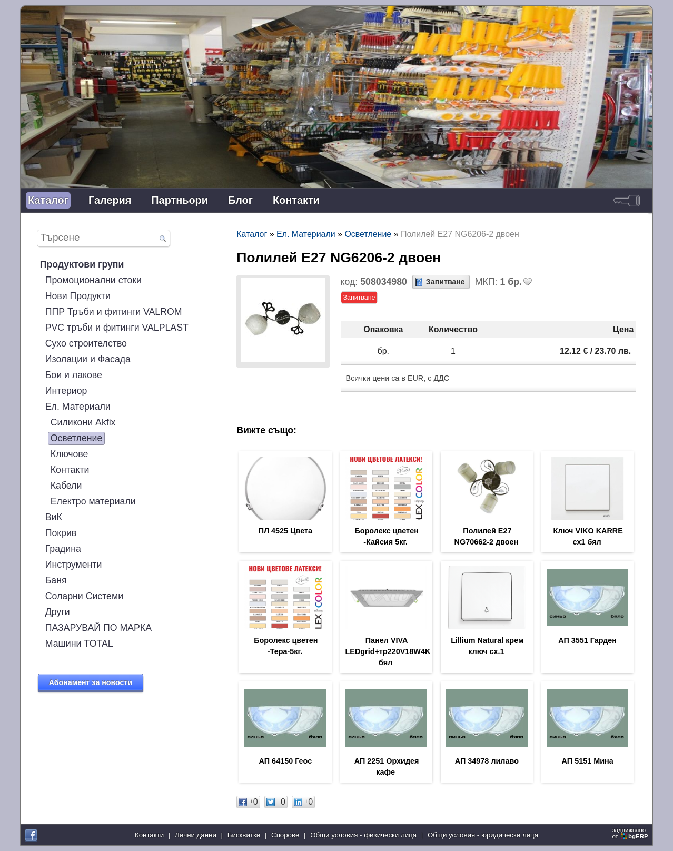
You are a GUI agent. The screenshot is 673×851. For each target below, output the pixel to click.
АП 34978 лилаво (487, 761)
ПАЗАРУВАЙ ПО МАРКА (98, 627)
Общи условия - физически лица (363, 835)
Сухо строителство (86, 343)
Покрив (61, 533)
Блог (240, 200)
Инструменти (73, 564)
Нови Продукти (78, 296)
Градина (63, 548)
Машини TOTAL (79, 643)
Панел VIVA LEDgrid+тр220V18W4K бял (388, 651)
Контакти (296, 200)
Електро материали (93, 501)
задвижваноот (631, 833)
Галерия (109, 200)
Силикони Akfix (83, 422)
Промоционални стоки (93, 280)
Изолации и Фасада (88, 359)
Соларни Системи (84, 596)
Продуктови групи (82, 264)
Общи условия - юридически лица (483, 835)
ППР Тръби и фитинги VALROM (113, 311)
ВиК (53, 517)
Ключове (69, 454)
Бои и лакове (73, 375)
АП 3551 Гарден (587, 640)
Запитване (445, 282)
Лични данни (195, 835)
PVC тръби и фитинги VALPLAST (117, 327)
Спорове (285, 835)
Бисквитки (243, 835)
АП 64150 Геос (285, 761)
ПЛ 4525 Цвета (285, 531)
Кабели (66, 485)
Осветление (77, 438)
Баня (56, 580)
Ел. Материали (78, 406)
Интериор (66, 390)
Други (57, 612)
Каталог (48, 200)
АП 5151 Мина (587, 761)
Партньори (179, 200)
